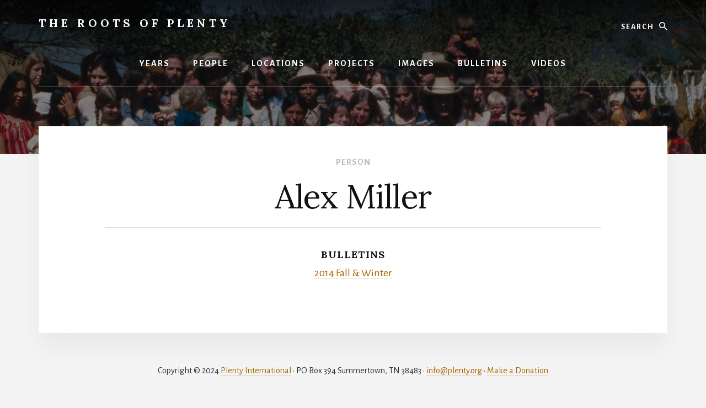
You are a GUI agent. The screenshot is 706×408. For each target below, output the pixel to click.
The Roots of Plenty (135, 23)
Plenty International (256, 370)
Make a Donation (517, 370)
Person (353, 162)
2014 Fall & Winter (353, 272)
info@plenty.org (454, 370)
